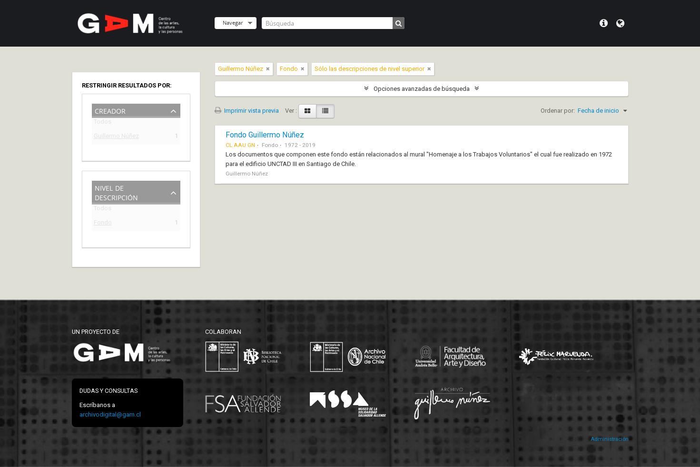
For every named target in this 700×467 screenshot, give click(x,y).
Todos (102, 123)
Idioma (620, 23)
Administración (610, 439)
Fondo (103, 224)
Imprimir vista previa (247, 110)
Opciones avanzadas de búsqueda (422, 88)
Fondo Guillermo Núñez (265, 134)
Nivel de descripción (116, 192)
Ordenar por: (558, 110)
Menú (603, 23)
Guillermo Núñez (116, 137)
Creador (110, 110)
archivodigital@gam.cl (110, 414)
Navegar (233, 22)
